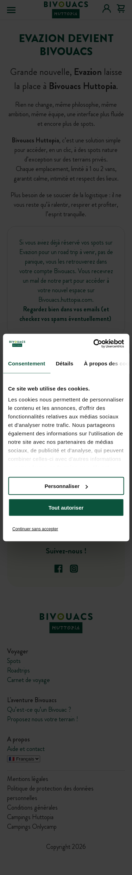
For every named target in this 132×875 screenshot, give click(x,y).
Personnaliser (66, 486)
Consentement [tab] (26, 363)
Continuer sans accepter (35, 529)
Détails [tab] (64, 363)
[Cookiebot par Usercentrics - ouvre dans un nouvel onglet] (94, 343)
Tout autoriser (66, 508)
